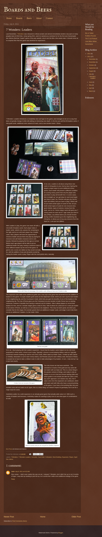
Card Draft (41, 457)
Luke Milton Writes (91, 41)
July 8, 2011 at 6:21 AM (22, 471)
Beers (29, 18)
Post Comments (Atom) (19, 521)
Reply (13, 479)
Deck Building (57, 457)
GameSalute (89, 44)
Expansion (65, 457)
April (90, 88)
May (90, 85)
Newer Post (9, 517)
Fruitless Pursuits (90, 36)
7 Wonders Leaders (24, 457)
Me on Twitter (89, 33)
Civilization (48, 457)
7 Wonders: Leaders (92, 77)
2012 (89, 53)
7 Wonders (20, 34)
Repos (71, 457)
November (92, 62)
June (90, 82)
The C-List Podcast (91, 38)
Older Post (76, 517)
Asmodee (34, 457)
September (92, 68)
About (39, 18)
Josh (13, 471)
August (91, 71)
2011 (89, 56)
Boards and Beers (28, 10)
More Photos (9, 449)
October (91, 65)
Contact (49, 18)
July (90, 74)
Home (9, 18)
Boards (19, 18)
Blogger (60, 533)
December (92, 59)
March (91, 91)
